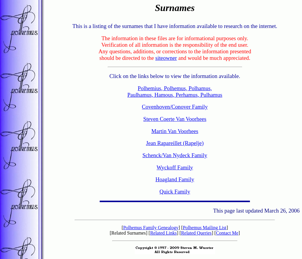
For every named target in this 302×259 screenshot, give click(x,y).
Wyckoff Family (175, 167)
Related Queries (196, 232)
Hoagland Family (174, 179)
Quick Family (174, 191)
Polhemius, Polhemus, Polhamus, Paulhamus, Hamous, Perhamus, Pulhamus (174, 91)
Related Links (163, 232)
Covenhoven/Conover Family (175, 107)
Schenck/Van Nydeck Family (175, 155)
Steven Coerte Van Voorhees (174, 119)
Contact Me (227, 232)
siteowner (166, 58)
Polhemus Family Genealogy (151, 227)
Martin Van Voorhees (174, 131)
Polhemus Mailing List (204, 227)
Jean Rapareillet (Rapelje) (175, 143)
